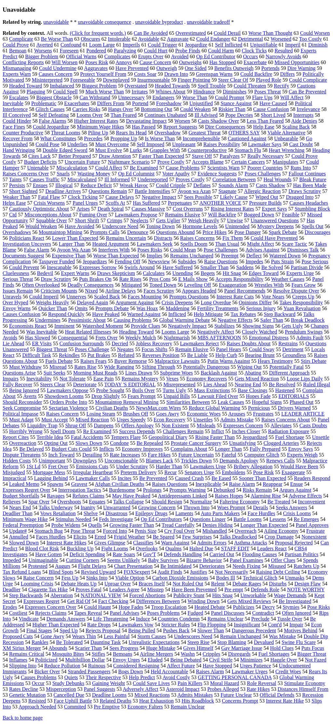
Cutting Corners (83, 560)
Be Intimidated (176, 566)
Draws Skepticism (116, 273)
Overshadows (17, 232)
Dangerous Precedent (254, 630)
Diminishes (234, 91)
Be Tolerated (69, 642)
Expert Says (274, 209)
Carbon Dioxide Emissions (180, 578)
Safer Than (271, 320)
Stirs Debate (313, 361)
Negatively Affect (215, 332)
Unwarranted (116, 507)
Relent (218, 583)
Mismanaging (17, 68)
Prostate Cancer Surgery (196, 443)
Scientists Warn (223, 168)
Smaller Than (214, 267)
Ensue (296, 484)
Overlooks (147, 548)
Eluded (155, 660)
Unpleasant (183, 144)
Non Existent (175, 425)
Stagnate (227, 191)
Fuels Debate (59, 361)
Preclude (260, 619)
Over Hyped (15, 302)
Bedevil (45, 273)
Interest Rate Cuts (235, 296)
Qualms (173, 548)
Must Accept (54, 419)
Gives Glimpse (110, 542)
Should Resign (167, 501)
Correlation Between (234, 179)
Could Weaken (195, 109)
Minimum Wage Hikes (100, 127)
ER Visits (42, 343)
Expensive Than (69, 255)
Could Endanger (213, 39)
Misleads (206, 425)
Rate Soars (124, 554)
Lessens (278, 519)
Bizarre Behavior (204, 560)
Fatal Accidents (87, 437)
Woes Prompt (231, 507)
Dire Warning (301, 68)
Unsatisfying (242, 443)
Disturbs (277, 583)
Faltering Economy (240, 501)
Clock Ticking (83, 197)
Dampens (103, 425)
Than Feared (124, 115)
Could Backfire (256, 74)
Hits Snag (222, 595)
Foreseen (69, 50)
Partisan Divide (307, 267)
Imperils (131, 45)
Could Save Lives (151, 683)
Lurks (136, 150)
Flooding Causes (259, 554)
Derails (260, 507)
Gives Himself (198, 648)
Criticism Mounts (59, 291)
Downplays (85, 460)
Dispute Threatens (22, 455)
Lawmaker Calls (92, 478)
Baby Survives (163, 560)
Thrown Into (196, 507)
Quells (95, 525)
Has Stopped (222, 62)
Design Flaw (307, 583)
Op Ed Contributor (215, 56)
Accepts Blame (207, 162)
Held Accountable (169, 671)
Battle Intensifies (152, 191)
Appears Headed (199, 291)
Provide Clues (145, 326)
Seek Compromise (22, 408)
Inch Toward (61, 455)
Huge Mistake (160, 648)
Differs (287, 74)
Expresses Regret (41, 601)
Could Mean (183, 250)
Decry (268, 607)
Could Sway (261, 349)
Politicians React (26, 238)
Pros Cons (159, 279)
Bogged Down (259, 214)
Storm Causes (151, 636)
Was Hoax (147, 308)
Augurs (62, 566)
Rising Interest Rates (232, 209)
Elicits (80, 537)
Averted (44, 45)
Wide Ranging (119, 367)
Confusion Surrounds (82, 343)
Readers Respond (312, 478)
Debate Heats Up (79, 583)
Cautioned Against (247, 138)
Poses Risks (150, 250)
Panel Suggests (99, 689)
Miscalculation (71, 168)
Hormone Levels (199, 226)
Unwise (235, 220)
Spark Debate (283, 232)
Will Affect (291, 97)
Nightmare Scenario (129, 162)
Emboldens (233, 472)
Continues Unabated (165, 115)
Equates (97, 501)
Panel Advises (124, 613)
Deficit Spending (87, 554)
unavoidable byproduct (159, 22)
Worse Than (194, 97)
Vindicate (29, 619)
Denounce (137, 232)
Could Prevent (24, 267)
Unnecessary (131, 97)
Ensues (40, 185)
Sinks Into (96, 578)
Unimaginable (43, 560)
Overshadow (167, 132)
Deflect (253, 255)
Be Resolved (282, 384)
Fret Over (58, 466)
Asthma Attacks (250, 542)
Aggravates (96, 68)
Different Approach (289, 373)
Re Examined (97, 431)
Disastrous (116, 513)
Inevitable (13, 103)
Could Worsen (315, 33)
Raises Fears (93, 361)
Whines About (170, 91)
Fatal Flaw (49, 197)
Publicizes (243, 607)
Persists (17, 185)
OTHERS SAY (244, 132)
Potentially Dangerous (206, 367)
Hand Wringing (19, 150)
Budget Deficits (40, 162)
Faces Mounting (145, 296)
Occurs (250, 56)
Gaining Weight (108, 683)
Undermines (47, 320)
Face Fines (14, 127)
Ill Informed (117, 179)
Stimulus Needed (73, 519)
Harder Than (169, 466)
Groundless (294, 355)
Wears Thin (84, 636)
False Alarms (52, 121)
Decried (120, 343)
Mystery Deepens (275, 226)
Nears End (20, 507)
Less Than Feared (265, 121)
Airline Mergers (156, 654)
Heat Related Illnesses (88, 332)
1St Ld (33, 466)
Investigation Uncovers (27, 244)
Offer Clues (283, 560)
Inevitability (39, 378)
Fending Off (127, 261)
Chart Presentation (133, 566)
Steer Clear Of (233, 80)
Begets (208, 273)
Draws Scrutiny (304, 191)
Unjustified (201, 103)
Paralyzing (125, 50)
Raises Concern (62, 414)
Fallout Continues (307, 173)
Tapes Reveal (88, 613)
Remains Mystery (140, 378)
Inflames (18, 660)
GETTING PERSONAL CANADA (235, 677)
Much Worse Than (105, 91)
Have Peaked (106, 314)
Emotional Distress (268, 337)
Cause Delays (119, 197)
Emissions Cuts (92, 466)
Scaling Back (296, 127)
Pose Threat (83, 531)
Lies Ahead (215, 384)
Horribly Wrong (26, 431)
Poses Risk (96, 62)
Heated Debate (209, 607)
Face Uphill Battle (73, 701)
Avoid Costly (176, 677)
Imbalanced (62, 86)
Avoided (180, 56)
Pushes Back (176, 630)
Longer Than (228, 449)
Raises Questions (170, 484)
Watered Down (284, 255)
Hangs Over (120, 109)
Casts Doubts (313, 425)
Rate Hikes (258, 689)
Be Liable (197, 355)
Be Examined (144, 168)
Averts (29, 396)
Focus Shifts (154, 349)
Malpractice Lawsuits (177, 361)
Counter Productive (23, 132)
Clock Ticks (254, 50)
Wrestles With (269, 285)
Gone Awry (52, 636)
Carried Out (221, 554)
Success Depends (137, 431)
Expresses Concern (243, 425)
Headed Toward (25, 86)
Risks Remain (257, 490)
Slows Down (88, 443)
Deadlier (11, 589)
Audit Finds (169, 572)
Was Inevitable (41, 332)
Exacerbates (76, 103)
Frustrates (263, 414)
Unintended (237, 226)
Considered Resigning (136, 665)
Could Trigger (162, 45)
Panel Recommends (244, 291)
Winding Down (204, 601)
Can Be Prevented (307, 91)
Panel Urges (85, 203)
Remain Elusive (191, 349)
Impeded (12, 560)
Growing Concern (157, 507)
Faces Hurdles (51, 537)
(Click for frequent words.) (98, 33)
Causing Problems (132, 320)
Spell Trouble (212, 86)
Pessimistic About (87, 320)
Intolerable (119, 39)
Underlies (77, 144)
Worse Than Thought (270, 33)
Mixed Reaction (92, 419)
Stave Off (202, 156)
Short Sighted (23, 191)
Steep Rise (198, 642)
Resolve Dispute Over (296, 291)
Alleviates (281, 425)
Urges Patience (255, 665)
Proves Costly (190, 179)
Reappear (272, 484)
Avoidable (148, 39)
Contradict (263, 613)
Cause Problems (183, 168)
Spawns (55, 484)
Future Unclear (236, 695)
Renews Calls (280, 460)
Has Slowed (37, 337)
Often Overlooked (41, 285)
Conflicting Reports (23, 62)
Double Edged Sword (65, 150)
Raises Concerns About (285, 419)
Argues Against (295, 490)
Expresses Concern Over (50, 607)
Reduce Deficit (96, 185)
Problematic (43, 103)
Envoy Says (300, 449)
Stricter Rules (175, 624)
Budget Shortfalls (21, 496)
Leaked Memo (24, 484)
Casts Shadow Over (218, 121)
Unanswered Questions (275, 220)
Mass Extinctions (212, 390)
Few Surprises (197, 537)
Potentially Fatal (286, 367)
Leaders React (271, 548)
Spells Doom (193, 244)
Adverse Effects (305, 496)
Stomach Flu (247, 150)
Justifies (198, 572)
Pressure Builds (265, 203)
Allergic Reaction (262, 191)
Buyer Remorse (130, 361)
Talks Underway (56, 507)
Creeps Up (303, 296)
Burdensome (122, 490)
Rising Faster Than (214, 437)
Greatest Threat (205, 132)
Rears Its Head (131, 132)
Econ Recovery (169, 419)
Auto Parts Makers (220, 513)
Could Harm (221, 50)
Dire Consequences (225, 127)
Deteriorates (212, 566)
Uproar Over (117, 583)
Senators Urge (199, 472)
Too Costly (310, 39)
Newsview (159, 261)
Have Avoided (79, 226)
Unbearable (286, 138)
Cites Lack (39, 156)
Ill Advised (206, 115)
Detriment (292, 349)
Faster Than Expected (161, 156)
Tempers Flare (126, 437)
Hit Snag (232, 273)
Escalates (19, 97)
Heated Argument (110, 244)
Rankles (40, 642)
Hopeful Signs (267, 402)
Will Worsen (64, 62)
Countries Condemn (178, 619)
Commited (75, 706)
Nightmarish (177, 337)
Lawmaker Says (265, 144)
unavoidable (56, 22)
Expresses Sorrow (98, 267)
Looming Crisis (37, 583)
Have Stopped (217, 665)
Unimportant (52, 460)
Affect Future (181, 665)
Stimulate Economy (304, 683)
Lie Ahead (13, 343)
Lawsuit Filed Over (218, 396)
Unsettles (203, 419)
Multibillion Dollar (85, 660)
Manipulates (285, 162)
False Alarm (36, 250)
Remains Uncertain (126, 238)
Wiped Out (266, 197)
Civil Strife (221, 660)
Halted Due (201, 548)
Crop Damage (279, 537)
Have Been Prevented (194, 589)
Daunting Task (105, 642)
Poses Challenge (92, 349)
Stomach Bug (48, 531)
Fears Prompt (142, 396)
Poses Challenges (263, 173)
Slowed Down (24, 542)
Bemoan (17, 50)
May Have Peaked (131, 496)
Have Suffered (178, 267)
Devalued (264, 642)
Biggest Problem (99, 86)
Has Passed (143, 127)
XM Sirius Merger (22, 648)
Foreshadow (168, 103)
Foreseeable (82, 80)
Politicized (46, 660)
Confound (70, 45)
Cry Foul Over (179, 531)
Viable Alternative (286, 132)
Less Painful (117, 636)
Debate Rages (247, 583)
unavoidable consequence (104, 22)
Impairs (11, 378)
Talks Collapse (128, 501)
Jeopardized (255, 437)
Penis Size (145, 531)
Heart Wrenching (287, 150)
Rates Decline (23, 689)
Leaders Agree (124, 589)
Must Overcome (112, 144)
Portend (140, 103)
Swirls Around (140, 267)
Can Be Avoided (151, 33)
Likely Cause (234, 197)
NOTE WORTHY (306, 589)
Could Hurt (155, 50)
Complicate (21, 39)
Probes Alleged (223, 689)
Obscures (90, 39)
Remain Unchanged (240, 636)
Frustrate (315, 531)
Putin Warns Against (228, 361)
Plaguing (36, 91)
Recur (170, 472)
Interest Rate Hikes (67, 542)
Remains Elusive (182, 214)
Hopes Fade (258, 396)
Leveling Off (197, 285)
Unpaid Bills (176, 396)
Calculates (154, 273)
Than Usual (227, 244)
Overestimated (191, 33)
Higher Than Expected (56, 624)
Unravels (12, 296)
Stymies (291, 607)
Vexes (172, 378)
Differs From (111, 103)
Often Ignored (296, 613)
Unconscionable (121, 460)
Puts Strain (282, 261)
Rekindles (69, 355)
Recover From (18, 138)
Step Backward (279, 314)
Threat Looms (65, 132)
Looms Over (90, 115)
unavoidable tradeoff (208, 22)
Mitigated (131, 285)
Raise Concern (38, 578)
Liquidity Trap (42, 425)
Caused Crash (189, 478)
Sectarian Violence (68, 408)
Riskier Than (232, 109)
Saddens (244, 267)
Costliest (18, 613)
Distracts (163, 238)
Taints (15, 179)
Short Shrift (87, 220)
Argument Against (134, 302)
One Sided (195, 68)
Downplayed (116, 80)
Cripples (211, 654)
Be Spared (163, 537)
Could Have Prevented (274, 238)
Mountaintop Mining (60, 232)
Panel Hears (228, 349)
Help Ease (263, 127)
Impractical (14, 478)
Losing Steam (101, 414)
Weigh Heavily (203, 220)
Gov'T (149, 554)
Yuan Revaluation (301, 308)
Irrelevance (308, 109)
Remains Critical (26, 654)
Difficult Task (36, 355)
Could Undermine (57, 68)
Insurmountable (153, 80)
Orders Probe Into (68, 402)
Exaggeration (232, 285)
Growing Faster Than (132, 525)
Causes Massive (148, 209)
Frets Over (106, 337)
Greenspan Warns (214, 74)
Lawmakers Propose (136, 214)
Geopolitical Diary (168, 437)
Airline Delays (120, 291)
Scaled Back (107, 296)
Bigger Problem (41, 56)
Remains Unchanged (191, 255)
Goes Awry (167, 414)
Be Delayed (32, 449)
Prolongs (152, 490)
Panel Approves (312, 525)
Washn (188, 654)
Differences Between (158, 601)
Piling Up (98, 132)
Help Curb (226, 355)
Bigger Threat (311, 654)
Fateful (228, 455)
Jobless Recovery (154, 343)
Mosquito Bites (68, 654)
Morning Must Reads (95, 373)
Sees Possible (198, 197)
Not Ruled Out (188, 583)
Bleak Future (312, 179)
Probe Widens (65, 525)
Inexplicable (208, 484)
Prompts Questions (188, 296)
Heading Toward (136, 332)
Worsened (281, 39)
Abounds (57, 648)
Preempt (229, 255)
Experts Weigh (302, 455)
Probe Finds (187, 50)
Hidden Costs (17, 460)
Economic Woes (204, 414)
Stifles (98, 654)
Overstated (136, 86)
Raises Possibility (221, 144)
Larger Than (72, 244)
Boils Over (143, 390)
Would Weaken (41, 226)
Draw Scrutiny (56, 279)
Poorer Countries (265, 168)
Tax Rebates (243, 314)
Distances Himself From (302, 689)
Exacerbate (255, 62)
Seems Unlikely (123, 560)
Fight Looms (114, 548)
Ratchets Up (306, 566)
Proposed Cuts (18, 636)
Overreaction (22, 443)
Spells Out (312, 226)
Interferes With (113, 250)
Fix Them (232, 238)
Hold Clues (281, 648)
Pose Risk (263, 472)
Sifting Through (158, 367)
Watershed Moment (102, 326)
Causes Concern (56, 74)
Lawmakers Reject (199, 343)
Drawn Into (176, 74)
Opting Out (56, 443)
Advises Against (262, 250)
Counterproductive (207, 150)
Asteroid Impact (183, 689)
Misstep (155, 589)
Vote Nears (272, 296)
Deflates (202, 185)
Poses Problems (163, 613)
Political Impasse (20, 414)
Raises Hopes (229, 496)
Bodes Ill (225, 578)
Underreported (153, 179)
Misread (57, 367)
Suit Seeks (54, 373)
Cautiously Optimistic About (39, 209)
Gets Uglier (168, 220)
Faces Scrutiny (158, 291)
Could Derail (227, 33)
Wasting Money (93, 173)
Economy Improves (142, 449)
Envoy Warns (17, 308)
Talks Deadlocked (238, 537)
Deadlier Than (18, 513)
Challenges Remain (183, 431)
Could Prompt (229, 97)
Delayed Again (92, 302)
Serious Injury (261, 308)
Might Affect (260, 244)
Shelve (91, 513)
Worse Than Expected (116, 255)
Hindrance (204, 91)
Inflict (217, 431)
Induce (143, 619)
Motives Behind (300, 630)
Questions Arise (19, 373)
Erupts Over (151, 56)
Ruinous (96, 665)
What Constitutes (58, 138)
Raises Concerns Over (26, 173)
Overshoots (69, 501)
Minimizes (251, 660)
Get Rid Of (78, 601)
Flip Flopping (211, 624)
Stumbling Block (312, 209)
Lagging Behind (51, 478)
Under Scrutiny (132, 466)
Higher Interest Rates (96, 121)
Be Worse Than (57, 39)
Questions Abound (175, 232)
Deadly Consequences (91, 285)
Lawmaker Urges (249, 671)
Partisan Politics (301, 554)
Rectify (281, 86)
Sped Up (69, 630)
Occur (38, 683)
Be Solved (272, 267)
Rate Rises (130, 279)
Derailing (92, 455)
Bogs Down (130, 671)
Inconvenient (311, 501)
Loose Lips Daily (305, 378)
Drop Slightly (105, 396)
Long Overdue (216, 302)
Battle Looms (247, 519)
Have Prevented (132, 68)
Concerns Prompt (240, 701)
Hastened (285, 390)
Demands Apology (239, 460)
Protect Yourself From (103, 74)
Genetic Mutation (27, 695)
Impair (296, 624)
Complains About (188, 449)
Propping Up (123, 138)
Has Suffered (146, 203)
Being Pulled (141, 630)
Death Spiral (111, 209)
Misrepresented (179, 384)
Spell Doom (62, 431)
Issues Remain (18, 291)
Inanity (88, 507)
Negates (125, 349)
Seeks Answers (291, 507)
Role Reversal (261, 683)
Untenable (38, 168)
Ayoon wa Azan (194, 191)
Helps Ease (14, 203)
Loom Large (102, 45)
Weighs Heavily (52, 302)
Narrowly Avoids (283, 56)
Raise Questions (221, 261)
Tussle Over (289, 619)
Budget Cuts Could (72, 449)
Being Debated (186, 660)
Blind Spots (61, 572)
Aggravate (178, 39)
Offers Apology (137, 425)
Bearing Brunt (259, 355)
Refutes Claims (88, 496)
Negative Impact (159, 197)
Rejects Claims (50, 613)
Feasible (290, 214)
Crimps (114, 220)
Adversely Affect (140, 689)
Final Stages (39, 630)
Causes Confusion (21, 314)
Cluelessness (16, 273)
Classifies (143, 542)
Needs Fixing (246, 566)
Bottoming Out (156, 109)
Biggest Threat (51, 349)
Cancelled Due (68, 695)
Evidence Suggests (217, 173)
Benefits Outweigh (233, 68)
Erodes (10, 607)
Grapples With (165, 150)
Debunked (224, 490)
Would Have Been (299, 466)
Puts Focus (312, 648)
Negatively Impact (187, 326)
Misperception (61, 689)
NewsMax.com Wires (158, 408)
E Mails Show (193, 279)
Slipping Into (22, 665)
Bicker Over (47, 671)
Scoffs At (115, 203)
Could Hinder (17, 121)
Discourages (317, 232)
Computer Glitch (261, 455)
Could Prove (16, 45)
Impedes (254, 261)
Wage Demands (290, 595)
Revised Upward (98, 572)
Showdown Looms (64, 396)
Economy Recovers (206, 378)
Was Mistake (282, 636)
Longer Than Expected (264, 525)
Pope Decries (239, 115)
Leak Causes (231, 402)
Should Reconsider (22, 402)
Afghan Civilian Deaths (119, 484)
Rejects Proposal (103, 630)
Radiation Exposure (288, 431)
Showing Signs (257, 326)
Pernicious (259, 408)
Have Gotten (48, 554)
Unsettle (320, 437)
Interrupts (303, 115)
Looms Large (175, 332)
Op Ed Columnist (136, 173)
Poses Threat (267, 91)
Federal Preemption (23, 525)
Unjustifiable (263, 45)
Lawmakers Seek (155, 244)
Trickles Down (196, 460)
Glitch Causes (49, 109)
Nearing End (247, 384)
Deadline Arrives (63, 191)
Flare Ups (262, 97)
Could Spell (65, 91)
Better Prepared (75, 156)
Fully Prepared (265, 449)
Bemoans (122, 654)
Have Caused (273, 103)
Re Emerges (306, 519)
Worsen (182, 121)
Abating (253, 373)
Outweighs (190, 62)
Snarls (63, 173)
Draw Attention (115, 156)
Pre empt (233, 589)
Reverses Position (160, 355)
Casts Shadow (270, 185)
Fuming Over (93, 214)
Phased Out (301, 402)
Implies (154, 255)
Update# (18, 531)
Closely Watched (259, 332)
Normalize (201, 501)
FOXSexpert (137, 572)
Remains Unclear (225, 619)
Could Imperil (44, 296)
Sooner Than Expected (262, 478)
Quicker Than (52, 308)
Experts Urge (300, 273)
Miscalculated (82, 179)
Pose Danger (247, 232)
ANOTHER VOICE (220, 203)
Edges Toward (263, 273)
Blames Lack (159, 460)
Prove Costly (170, 162)
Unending (182, 273)
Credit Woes (288, 671)
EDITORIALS (293, 396)
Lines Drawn (138, 373)
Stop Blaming (231, 642)
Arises (83, 209)
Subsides (187, 261)
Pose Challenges (221, 250)
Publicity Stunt (189, 595)
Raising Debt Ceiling (278, 572)
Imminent (64, 326)
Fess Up (69, 578)
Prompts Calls (104, 232)
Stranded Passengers (89, 671)
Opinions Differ (255, 302)
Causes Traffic (45, 179)
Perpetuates (180, 203)
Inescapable (59, 267)
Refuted (126, 355)
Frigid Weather (129, 537)
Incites (125, 478)
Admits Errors (211, 542)
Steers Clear (52, 384)
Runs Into (301, 168)
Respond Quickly (66, 314)
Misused (277, 566)
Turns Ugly (174, 390)
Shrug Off (75, 425)
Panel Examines (246, 560)
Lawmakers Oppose (67, 390)
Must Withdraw (25, 367)
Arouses (236, 414)
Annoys (123, 62)
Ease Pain (103, 378)
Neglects (139, 220)
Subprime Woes (176, 373)
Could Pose (47, 144)
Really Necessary (265, 156)
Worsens (43, 50)
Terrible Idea (49, 437)
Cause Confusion (271, 109)
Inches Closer (246, 431)
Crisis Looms (297, 513)
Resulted (283, 50)
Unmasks (294, 578)
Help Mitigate (208, 314)
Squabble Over (51, 220)
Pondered (96, 50)
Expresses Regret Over (26, 490)
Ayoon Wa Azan (74, 250)
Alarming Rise (266, 496)
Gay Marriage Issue (241, 648)
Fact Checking (113, 601)
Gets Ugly (292, 326)
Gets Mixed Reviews (249, 601)
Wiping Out (249, 367)
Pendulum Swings (304, 332)
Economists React (28, 326)
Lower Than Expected (75, 238)
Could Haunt (97, 607)
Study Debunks (68, 683)
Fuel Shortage (289, 437)
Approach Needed (37, 706)
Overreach (246, 531)
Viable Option (129, 578)
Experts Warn (17, 74)
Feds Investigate (116, 519)
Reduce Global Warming (214, 408)
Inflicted (177, 314)
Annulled (18, 537)
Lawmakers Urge (208, 466)
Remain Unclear (188, 706)
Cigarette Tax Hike (48, 589)
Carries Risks (86, 109)
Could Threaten (249, 86)
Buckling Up (80, 548)
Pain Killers (190, 683)
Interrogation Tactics (79, 490)
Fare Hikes (159, 455)
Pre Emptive (107, 706)
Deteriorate (85, 384)
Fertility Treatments (217, 308)
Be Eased (221, 478)
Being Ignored (24, 390)
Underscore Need (120, 226)
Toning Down (160, 226)
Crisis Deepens (177, 302)
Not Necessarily (231, 572)
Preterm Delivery (139, 472)
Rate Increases (125, 455)
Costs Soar (145, 74)
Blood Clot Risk (42, 548)
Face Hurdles (261, 513)
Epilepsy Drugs (151, 513)
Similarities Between (188, 402)
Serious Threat (18, 279)
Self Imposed (150, 144)
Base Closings (252, 390)
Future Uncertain (196, 455)
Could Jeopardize (51, 127)
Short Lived (273, 115)
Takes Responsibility (301, 302)
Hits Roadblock (197, 701)
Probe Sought (110, 390)
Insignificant (247, 624)
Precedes (93, 138)
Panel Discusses (228, 613)
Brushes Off (135, 414)
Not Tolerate (73, 378)
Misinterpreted (47, 80)
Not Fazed (315, 660)
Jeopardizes (95, 261)
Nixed (91, 291)
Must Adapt (21, 419)
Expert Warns (75, 273)
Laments (184, 513)
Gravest (79, 484)
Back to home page (23, 717)
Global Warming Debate (184, 320)
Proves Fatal (88, 589)
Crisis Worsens (49, 203)
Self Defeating (54, 115)
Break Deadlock (308, 320)
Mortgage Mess (49, 472)
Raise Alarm (242, 484)
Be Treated (279, 501)
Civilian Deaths (112, 408)
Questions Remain (107, 191)
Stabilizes (224, 326)
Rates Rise (85, 367)
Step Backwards (26, 595)
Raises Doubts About (249, 343)
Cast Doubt (301, 144)
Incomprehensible (201, 138)
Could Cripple (170, 185)
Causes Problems (39, 677)
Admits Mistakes (195, 695)
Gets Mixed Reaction (257, 378)
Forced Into (115, 531)
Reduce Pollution (62, 665)
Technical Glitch (260, 578)
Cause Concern (155, 62)
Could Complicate (308, 80)
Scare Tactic (294, 244)
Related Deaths (115, 701)
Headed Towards (172, 86)
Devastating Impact (146, 121)
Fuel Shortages (274, 654)
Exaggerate (293, 472)
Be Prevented (153, 478)
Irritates (140, 91)
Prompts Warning (187, 490)
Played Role (268, 80)
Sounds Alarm (233, 185)
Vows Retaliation (57, 513)
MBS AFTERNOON (219, 337)
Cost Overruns (188, 209)
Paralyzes (229, 156)
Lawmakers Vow (136, 624)
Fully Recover (17, 384)
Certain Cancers (248, 162)
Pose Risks (318, 607)
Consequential (73, 337)
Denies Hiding (217, 525)
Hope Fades (131, 607)
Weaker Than (16, 197)
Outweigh (166, 68)
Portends (270, 68)
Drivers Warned (294, 408)
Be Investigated (295, 601)
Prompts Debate (112, 308)
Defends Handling (183, 554)
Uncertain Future (82, 162)
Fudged (195, 613)
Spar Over (38, 501)
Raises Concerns (197, 238)
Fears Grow (303, 285)
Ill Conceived (17, 115)
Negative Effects (235, 320)
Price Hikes (215, 232)
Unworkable (253, 595)
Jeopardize (196, 45)
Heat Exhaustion (156, 701)
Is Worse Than (160, 138)
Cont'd (275, 624)
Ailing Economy (281, 531)
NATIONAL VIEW (101, 595)
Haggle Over (283, 660)
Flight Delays (92, 566)
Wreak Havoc (134, 185)
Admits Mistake (237, 419)
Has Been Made (309, 185)
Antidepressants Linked (182, 496)
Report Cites (16, 437)
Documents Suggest (23, 255)
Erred (100, 537)
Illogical (64, 185)
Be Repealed (150, 443)
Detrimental (250, 39)
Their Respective (103, 677)
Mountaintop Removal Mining (127, 402)
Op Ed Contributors (161, 519)
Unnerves (76, 296)
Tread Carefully (178, 525)
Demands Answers (66, 619)
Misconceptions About (47, 214)
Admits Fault (310, 337)
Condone (119, 443)
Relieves (11, 501)
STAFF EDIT (235, 548)
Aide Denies (304, 121)
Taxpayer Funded (57, 261)
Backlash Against (219, 373)
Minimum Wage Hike (25, 519)
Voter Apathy (176, 173)
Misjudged (14, 472)
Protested (37, 566)
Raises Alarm (210, 671)
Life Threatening (110, 619)
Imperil (292, 45)
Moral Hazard (224, 683)
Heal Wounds (277, 179)
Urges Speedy (131, 419)
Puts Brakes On (95, 279)
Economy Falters (145, 706)
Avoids (10, 337)
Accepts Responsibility (239, 279)
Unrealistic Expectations (154, 642)
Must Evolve (108, 150)
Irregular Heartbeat (93, 472)
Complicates (117, 56)
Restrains (288, 343)
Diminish (318, 45)
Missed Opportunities (296, 62)
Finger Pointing (194, 80)
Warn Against (175, 542)
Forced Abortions (147, 595)
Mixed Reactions (152, 695)
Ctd (13, 214)
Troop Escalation (169, 607)
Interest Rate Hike (285, 701)
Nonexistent (313, 537)
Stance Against (236, 103)
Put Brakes (98, 355)
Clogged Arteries (281, 443)
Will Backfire (222, 214)
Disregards (239, 654)
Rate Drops (99, 624)
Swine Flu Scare (299, 642)
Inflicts (106, 449)
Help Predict (142, 677)
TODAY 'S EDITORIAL (130, 384)
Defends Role (265, 589)
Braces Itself (152, 583)
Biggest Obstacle (54, 97)
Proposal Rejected (294, 542)
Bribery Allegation (253, 466)
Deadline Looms (109, 695)
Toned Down (162, 285)
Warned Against (143, 314)
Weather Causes (287, 279)
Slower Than (210, 630)
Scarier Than (88, 648)
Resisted (37, 701)
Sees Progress (124, 648)
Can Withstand (94, 97)
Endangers (164, 97)
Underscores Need (193, 636)
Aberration (61, 595)
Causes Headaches (308, 203)
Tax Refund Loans (22, 572)
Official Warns (81, 56)
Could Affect (108, 168)
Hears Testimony (275, 361)
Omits (81, 308)
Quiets (71, 677)
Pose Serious (314, 261)
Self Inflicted (228, 45)
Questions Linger (208, 519)
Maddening (177, 308)
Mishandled (214, 531)
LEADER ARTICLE (303, 414)
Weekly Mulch (140, 337)
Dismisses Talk (303, 250)
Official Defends (277, 695)
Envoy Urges (126, 660)
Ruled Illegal (316, 384)
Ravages (55, 496)
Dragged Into (299, 197)
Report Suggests (180, 127)
